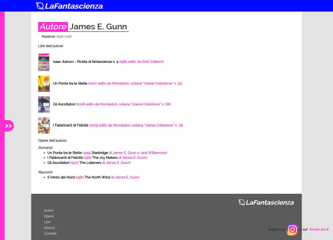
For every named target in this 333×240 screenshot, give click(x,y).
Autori (48, 210)
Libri (47, 222)
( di (107, 153)
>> (8, 125)
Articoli (49, 228)
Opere (49, 216)
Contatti (50, 233)
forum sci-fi (318, 229)
